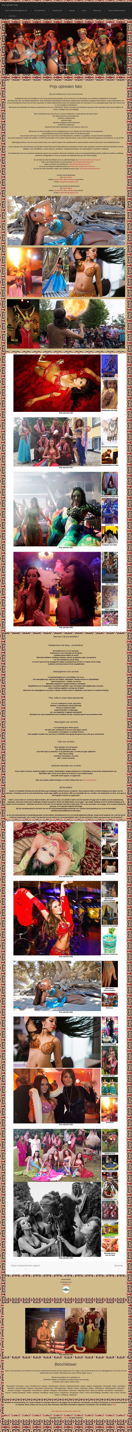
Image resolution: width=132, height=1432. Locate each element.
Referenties (97, 10)
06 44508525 (70, 190)
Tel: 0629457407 (40, 10)
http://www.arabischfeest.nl (83, 162)
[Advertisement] (66, 1426)
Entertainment (57, 10)
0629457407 (59, 190)
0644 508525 (70, 179)
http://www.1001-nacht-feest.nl (90, 160)
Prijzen (84, 10)
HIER (114, 1404)
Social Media (66, 1279)
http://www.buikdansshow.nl (90, 168)
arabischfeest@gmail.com (68, 182)
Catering (72, 10)
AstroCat (65, 1418)
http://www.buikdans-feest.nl (79, 164)
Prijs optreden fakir (10, 5)
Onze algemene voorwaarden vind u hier (66, 1411)
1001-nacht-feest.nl (89, 780)
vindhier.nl (66, 1284)
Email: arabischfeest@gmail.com (16, 10)
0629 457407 (58, 179)
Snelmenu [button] (13, 16)
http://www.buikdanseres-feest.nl (83, 166)
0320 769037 (67, 177)
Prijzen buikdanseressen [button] (117, 10)
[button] (25, 1267)
